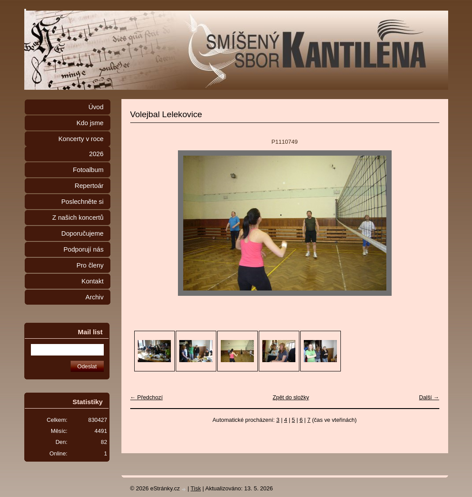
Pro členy (89, 265)
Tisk (196, 488)
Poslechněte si (82, 201)
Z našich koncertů (77, 217)
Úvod (95, 107)
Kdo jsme (89, 122)
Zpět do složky (290, 397)
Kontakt (93, 281)
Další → (429, 397)
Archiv (95, 297)
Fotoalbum (88, 169)
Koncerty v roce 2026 (80, 146)
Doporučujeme (82, 233)
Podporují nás (84, 249)
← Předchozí (146, 397)
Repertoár (89, 185)
